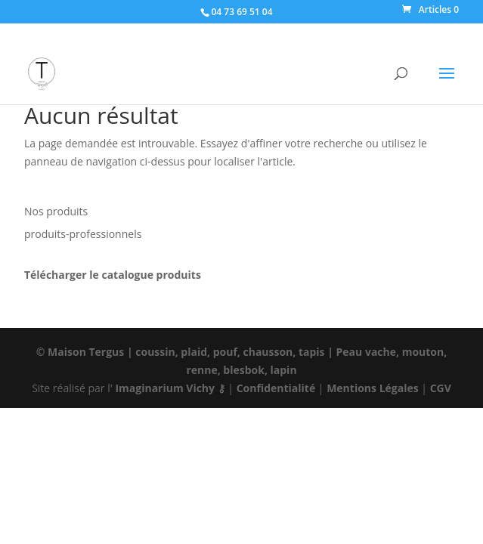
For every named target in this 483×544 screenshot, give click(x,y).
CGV (440, 388)
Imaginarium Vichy (165, 388)
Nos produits (56, 211)
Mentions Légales (373, 388)
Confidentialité (276, 388)
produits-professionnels (82, 234)
